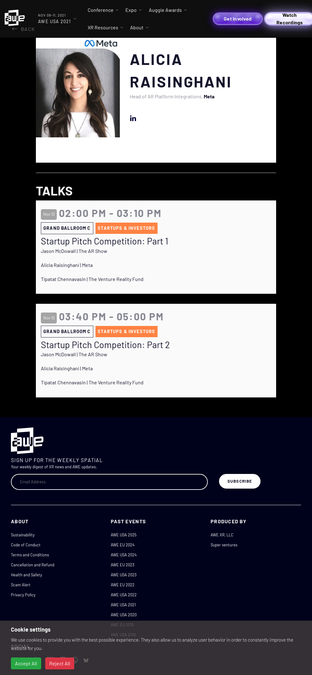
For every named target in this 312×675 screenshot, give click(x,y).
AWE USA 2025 (124, 534)
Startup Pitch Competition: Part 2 (105, 344)
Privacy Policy (23, 594)
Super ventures (224, 544)
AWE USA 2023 (124, 574)
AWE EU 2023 (122, 564)
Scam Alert (21, 584)
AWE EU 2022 (122, 584)
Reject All (59, 663)
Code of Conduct (26, 544)
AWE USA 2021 (123, 604)
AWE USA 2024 (124, 554)
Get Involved (237, 19)
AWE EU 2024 (122, 544)
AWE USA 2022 (124, 594)
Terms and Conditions (30, 554)
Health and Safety (26, 574)
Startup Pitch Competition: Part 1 (104, 241)
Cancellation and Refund (32, 564)
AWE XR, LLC (222, 534)
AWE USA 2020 (124, 614)
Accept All (26, 663)
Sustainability (23, 534)
